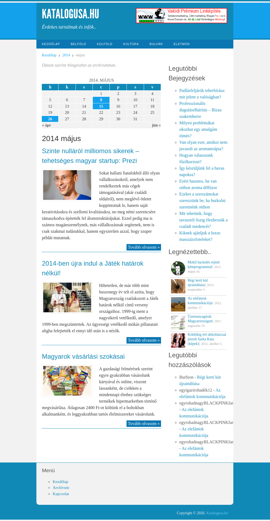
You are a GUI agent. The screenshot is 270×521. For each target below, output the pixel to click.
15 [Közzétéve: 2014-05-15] (101, 106)
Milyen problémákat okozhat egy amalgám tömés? (198, 129)
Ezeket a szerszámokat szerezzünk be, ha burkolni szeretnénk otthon (202, 200)
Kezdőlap (51, 44)
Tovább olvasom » (144, 247)
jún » (156, 125)
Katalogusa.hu (70, 14)
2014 (66, 55)
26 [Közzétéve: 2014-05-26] (50, 119)
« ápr (46, 125)
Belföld (78, 44)
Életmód (182, 44)
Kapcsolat (61, 494)
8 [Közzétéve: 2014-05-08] (101, 100)
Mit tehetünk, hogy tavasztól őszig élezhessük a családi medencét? (203, 220)
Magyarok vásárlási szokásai (83, 356)
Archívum (61, 487)
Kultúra (131, 44)
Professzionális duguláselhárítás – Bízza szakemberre (200, 110)
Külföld (104, 44)
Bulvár (156, 44)
